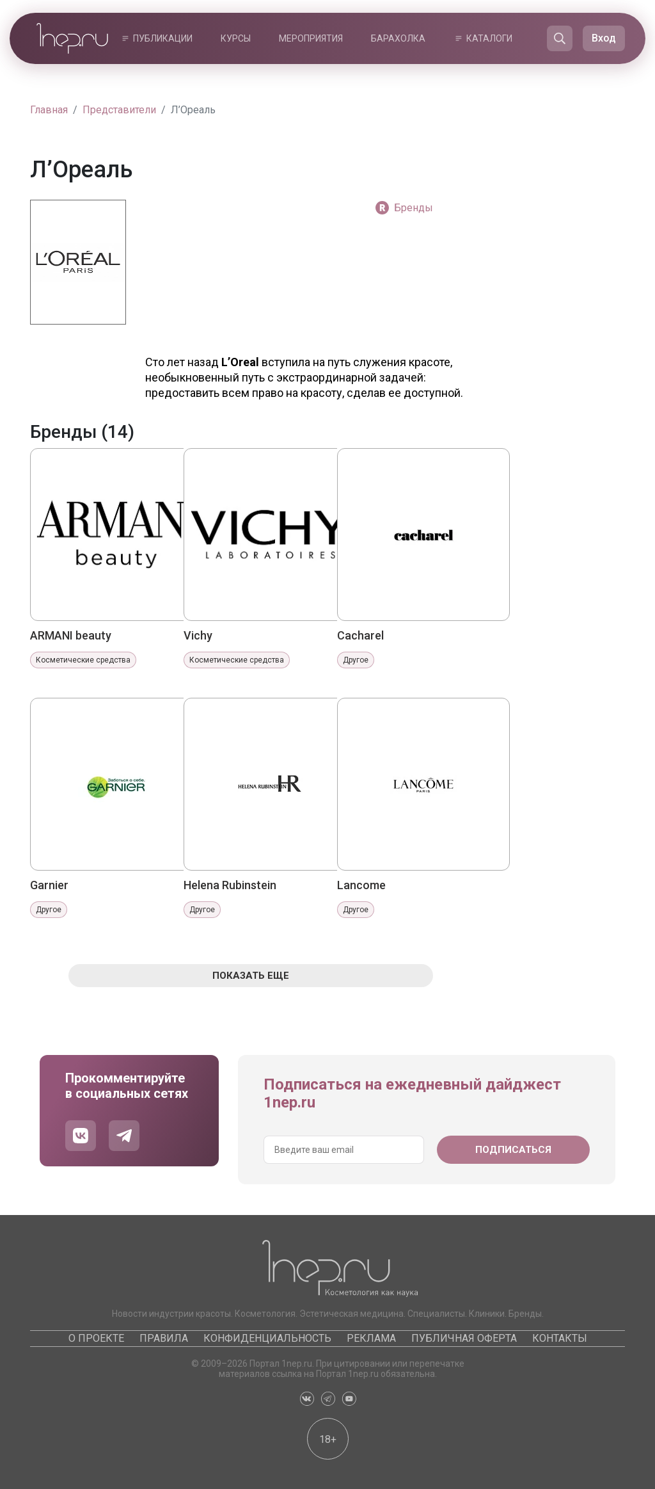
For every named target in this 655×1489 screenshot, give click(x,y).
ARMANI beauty (70, 635)
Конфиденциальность (267, 1338)
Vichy (198, 635)
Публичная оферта (464, 1338)
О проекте (96, 1338)
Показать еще (250, 975)
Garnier (49, 885)
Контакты (559, 1338)
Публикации (163, 38)
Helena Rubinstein (230, 885)
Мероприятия (311, 38)
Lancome (361, 885)
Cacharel (360, 635)
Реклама (371, 1338)
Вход (604, 38)
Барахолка (398, 38)
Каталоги (489, 38)
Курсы (236, 38)
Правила (163, 1338)
